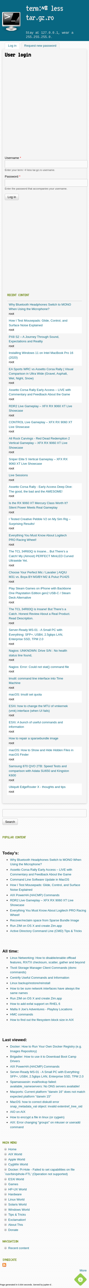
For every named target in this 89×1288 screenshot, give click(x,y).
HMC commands (21, 1014)
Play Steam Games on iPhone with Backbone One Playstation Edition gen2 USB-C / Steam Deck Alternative (40, 593)
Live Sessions (18, 475)
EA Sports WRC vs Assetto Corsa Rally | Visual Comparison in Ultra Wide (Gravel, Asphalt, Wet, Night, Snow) (41, 373)
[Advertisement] (44, 109)
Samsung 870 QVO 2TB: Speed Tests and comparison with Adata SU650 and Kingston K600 (39, 770)
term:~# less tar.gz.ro (44, 13)
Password (12, 176)
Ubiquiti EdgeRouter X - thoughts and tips (37, 787)
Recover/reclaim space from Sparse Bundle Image (44, 920)
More (83, 1270)
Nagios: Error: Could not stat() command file (39, 667)
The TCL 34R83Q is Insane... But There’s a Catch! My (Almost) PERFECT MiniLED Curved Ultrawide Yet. (41, 556)
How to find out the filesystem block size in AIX (42, 1020)
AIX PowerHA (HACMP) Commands (35, 895)
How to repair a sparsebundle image (33, 738)
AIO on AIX (17, 1112)
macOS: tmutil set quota (25, 694)
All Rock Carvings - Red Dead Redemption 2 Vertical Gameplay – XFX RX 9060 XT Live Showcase (39, 443)
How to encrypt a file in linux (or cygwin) (37, 1117)
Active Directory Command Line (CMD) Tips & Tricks (46, 931)
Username (13, 158)
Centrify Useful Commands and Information (39, 977)
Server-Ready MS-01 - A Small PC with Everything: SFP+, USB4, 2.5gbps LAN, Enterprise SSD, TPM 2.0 (36, 634)
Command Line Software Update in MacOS (39, 879)
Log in (14, 45)
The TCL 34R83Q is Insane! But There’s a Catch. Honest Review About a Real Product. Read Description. (39, 613)
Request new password (40, 46)
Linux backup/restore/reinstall (30, 983)
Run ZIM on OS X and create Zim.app (36, 926)
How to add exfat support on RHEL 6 (35, 1004)
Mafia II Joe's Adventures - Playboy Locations (41, 1009)
